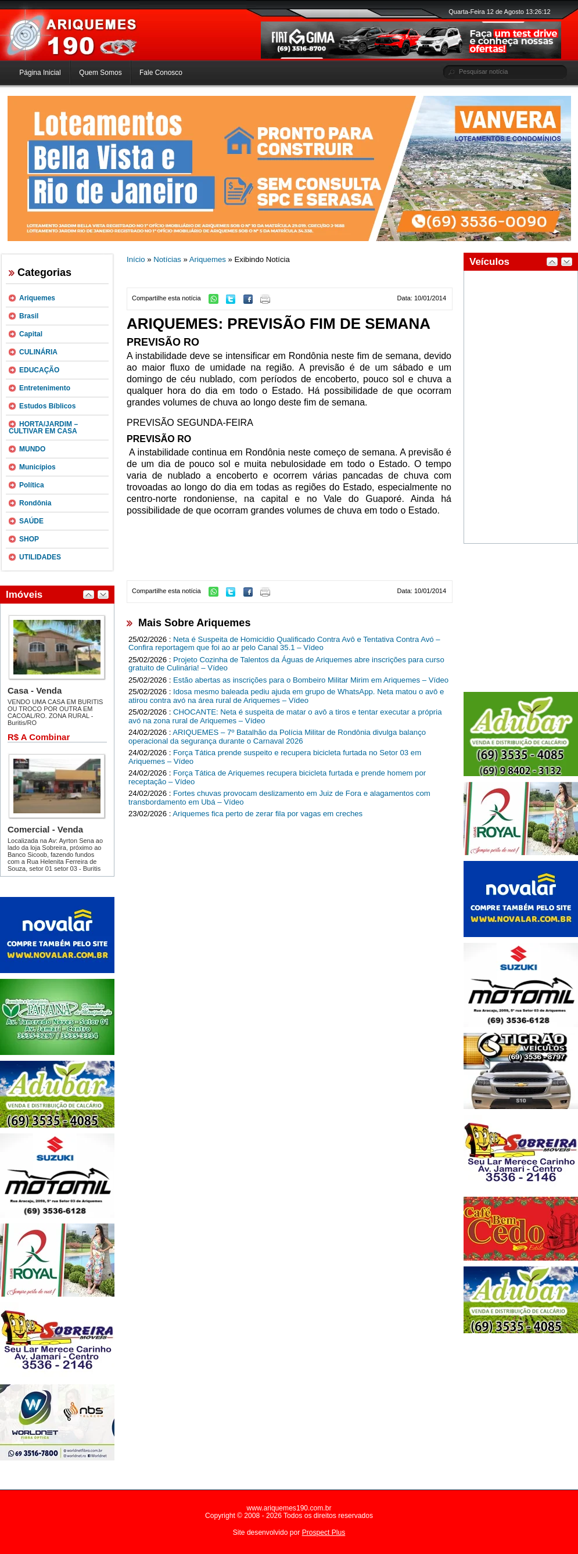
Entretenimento (44, 388)
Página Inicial (39, 73)
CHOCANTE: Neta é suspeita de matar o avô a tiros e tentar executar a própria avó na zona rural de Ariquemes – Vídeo (285, 716)
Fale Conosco (160, 73)
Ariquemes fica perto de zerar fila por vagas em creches (267, 813)
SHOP (29, 539)
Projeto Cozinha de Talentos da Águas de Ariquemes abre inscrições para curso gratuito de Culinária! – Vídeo (286, 664)
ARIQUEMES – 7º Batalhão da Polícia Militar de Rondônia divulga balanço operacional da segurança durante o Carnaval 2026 (277, 736)
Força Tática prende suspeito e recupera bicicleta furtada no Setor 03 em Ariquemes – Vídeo (274, 757)
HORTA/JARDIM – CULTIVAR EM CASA (43, 427)
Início (136, 259)
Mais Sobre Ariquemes (194, 623)
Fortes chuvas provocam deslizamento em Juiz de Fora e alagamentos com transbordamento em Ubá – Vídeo (279, 797)
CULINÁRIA (38, 352)
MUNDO (32, 449)
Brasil (28, 316)
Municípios (37, 467)
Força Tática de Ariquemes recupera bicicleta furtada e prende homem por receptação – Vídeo (277, 777)
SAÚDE (31, 521)
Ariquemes (37, 298)
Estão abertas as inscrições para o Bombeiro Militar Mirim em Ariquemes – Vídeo (310, 680)
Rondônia (35, 503)
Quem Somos (100, 73)
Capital (30, 334)
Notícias (167, 259)
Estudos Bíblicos (47, 406)
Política (31, 485)
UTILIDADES (40, 557)
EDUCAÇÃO (39, 370)
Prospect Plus (324, 1532)
